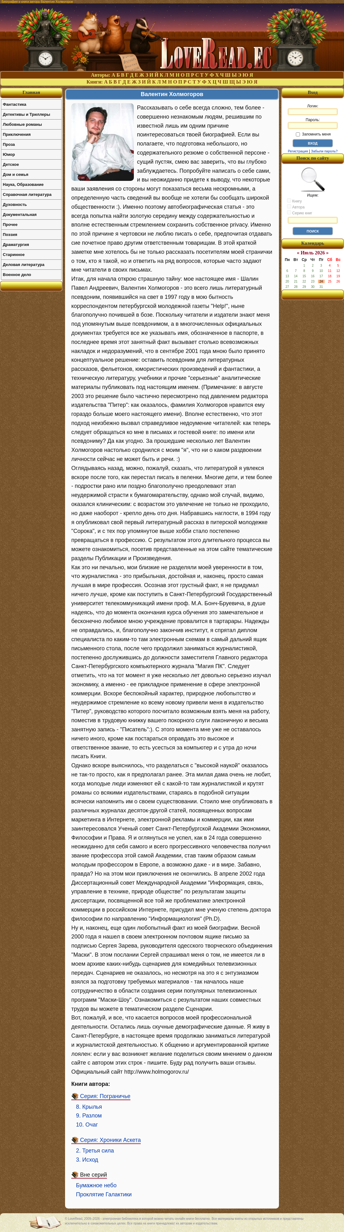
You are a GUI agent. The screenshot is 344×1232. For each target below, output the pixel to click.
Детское (11, 164)
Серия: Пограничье (105, 1096)
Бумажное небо (96, 1185)
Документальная (20, 214)
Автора (296, 206)
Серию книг (299, 212)
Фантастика (14, 104)
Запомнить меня (313, 134)
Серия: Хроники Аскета (110, 1140)
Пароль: (313, 123)
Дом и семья (15, 174)
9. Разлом (89, 1115)
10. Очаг (87, 1125)
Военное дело (17, 274)
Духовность (15, 204)
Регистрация (298, 151)
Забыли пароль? (324, 151)
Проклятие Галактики (104, 1194)
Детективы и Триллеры (26, 114)
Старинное (14, 254)
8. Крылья (89, 1107)
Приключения (17, 134)
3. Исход (87, 1160)
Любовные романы (22, 124)
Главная (31, 92)
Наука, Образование (23, 184)
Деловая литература (23, 264)
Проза (9, 144)
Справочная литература (27, 194)
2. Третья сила (95, 1151)
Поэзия (10, 234)
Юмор (9, 154)
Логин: (313, 109)
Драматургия (16, 244)
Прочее (10, 224)
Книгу (294, 200)
